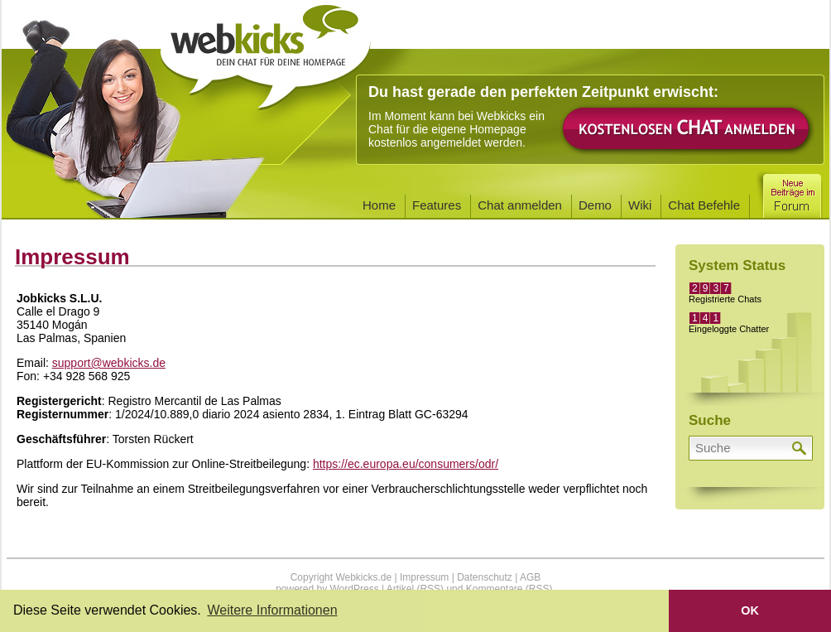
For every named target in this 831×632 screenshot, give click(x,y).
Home (379, 205)
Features (436, 205)
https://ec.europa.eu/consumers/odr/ (405, 463)
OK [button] (750, 610)
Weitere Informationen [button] (272, 610)
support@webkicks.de (109, 362)
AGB (530, 577)
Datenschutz (484, 577)
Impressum (424, 577)
